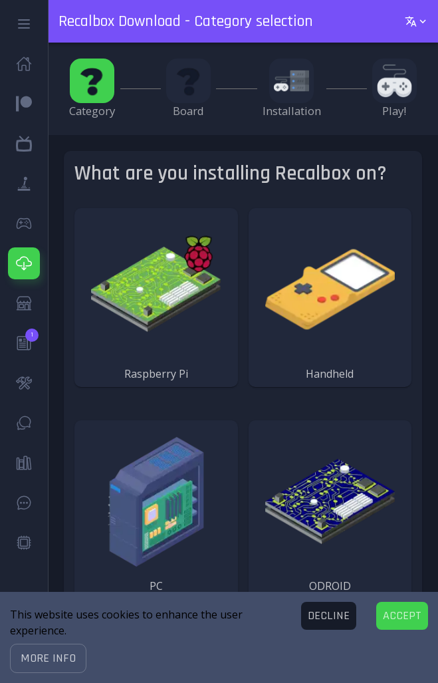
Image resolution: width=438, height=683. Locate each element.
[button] (48, 658)
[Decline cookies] (328, 616)
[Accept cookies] (402, 616)
